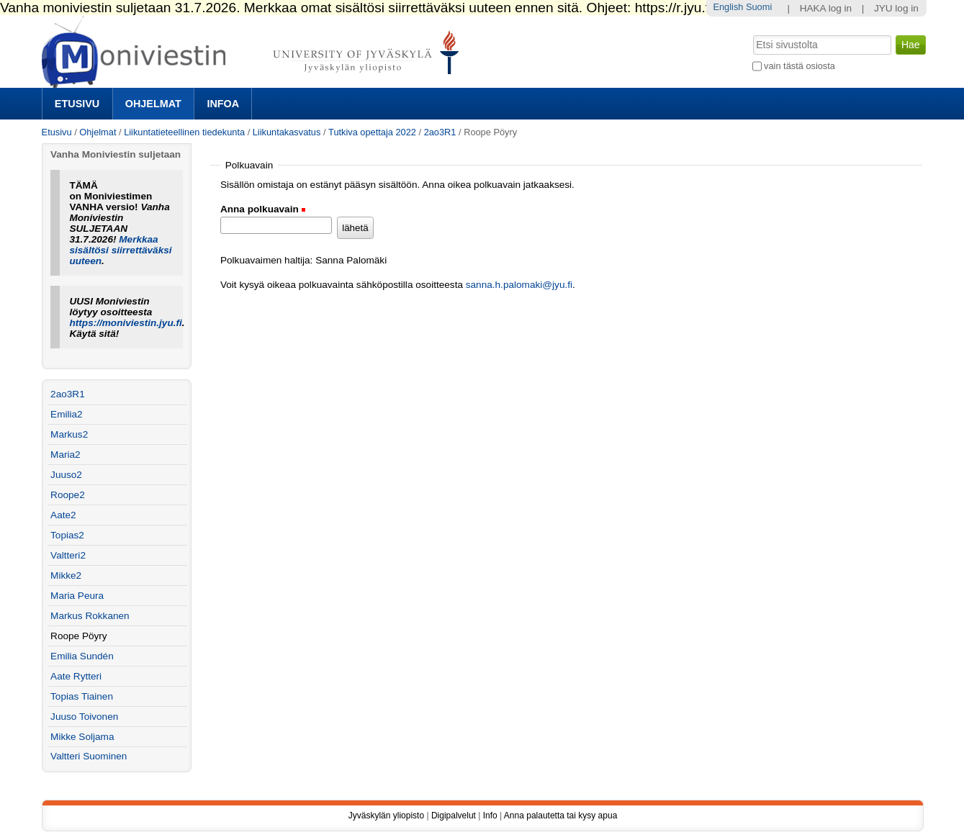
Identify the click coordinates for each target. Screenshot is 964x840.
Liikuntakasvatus (287, 132)
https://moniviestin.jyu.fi (125, 322)
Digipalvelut (453, 815)
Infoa (223, 103)
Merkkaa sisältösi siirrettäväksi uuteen (120, 250)
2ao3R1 (440, 132)
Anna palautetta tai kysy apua (560, 815)
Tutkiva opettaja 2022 (372, 132)
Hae (751, 34)
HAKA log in (826, 8)
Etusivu (77, 103)
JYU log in (896, 8)
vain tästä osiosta (799, 65)
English (728, 6)
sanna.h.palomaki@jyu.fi (519, 284)
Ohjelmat (153, 103)
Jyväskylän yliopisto (386, 815)
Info (490, 815)
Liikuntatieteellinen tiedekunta (184, 132)
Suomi (759, 6)
